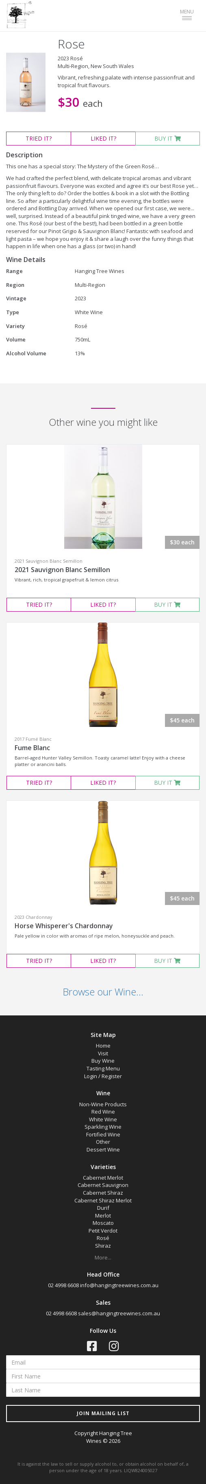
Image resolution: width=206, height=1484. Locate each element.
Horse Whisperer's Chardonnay (64, 925)
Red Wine (103, 1111)
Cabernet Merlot (103, 1177)
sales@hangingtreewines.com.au (119, 1313)
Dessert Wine (103, 1149)
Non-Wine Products (103, 1104)
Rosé (103, 1238)
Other (103, 1141)
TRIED (39, 138)
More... (103, 1257)
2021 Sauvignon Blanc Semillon (62, 569)
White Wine (103, 1119)
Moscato (103, 1222)
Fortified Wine (103, 1134)
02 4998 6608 (63, 1285)
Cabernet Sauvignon (103, 1185)
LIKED (103, 138)
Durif (103, 1207)
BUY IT (167, 138)
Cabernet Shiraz (103, 1192)
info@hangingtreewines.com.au (119, 1285)
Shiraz (103, 1245)
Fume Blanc (32, 747)
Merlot (103, 1215)
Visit (103, 1053)
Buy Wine (103, 1060)
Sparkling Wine (103, 1126)
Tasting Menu (103, 1068)
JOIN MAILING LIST (103, 1413)
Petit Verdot (103, 1230)
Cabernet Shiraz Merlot (103, 1200)
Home (103, 1045)
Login (90, 1076)
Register (112, 1076)
